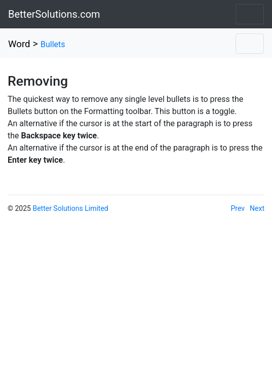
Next (257, 208)
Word (19, 44)
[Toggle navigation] (250, 14)
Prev (238, 208)
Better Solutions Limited (70, 208)
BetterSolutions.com (54, 14)
